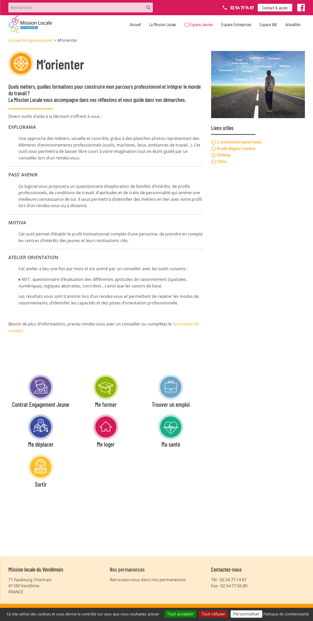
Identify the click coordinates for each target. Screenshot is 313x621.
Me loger (106, 444)
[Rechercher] (80, 7)
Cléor (222, 161)
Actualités (293, 24)
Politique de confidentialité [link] (286, 614)
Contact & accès (275, 7)
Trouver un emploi (171, 404)
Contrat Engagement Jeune (40, 404)
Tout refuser (213, 614)
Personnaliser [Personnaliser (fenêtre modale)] (246, 614)
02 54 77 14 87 (242, 7)
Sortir (41, 484)
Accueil (135, 24)
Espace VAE (268, 24)
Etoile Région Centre (236, 148)
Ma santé (170, 444)
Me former (106, 404)
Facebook (301, 8)
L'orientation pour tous (239, 141)
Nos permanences (127, 569)
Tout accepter (180, 614)
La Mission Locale (162, 24)
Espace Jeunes (201, 24)
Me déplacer (40, 444)
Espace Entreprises (236, 24)
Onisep (223, 154)
